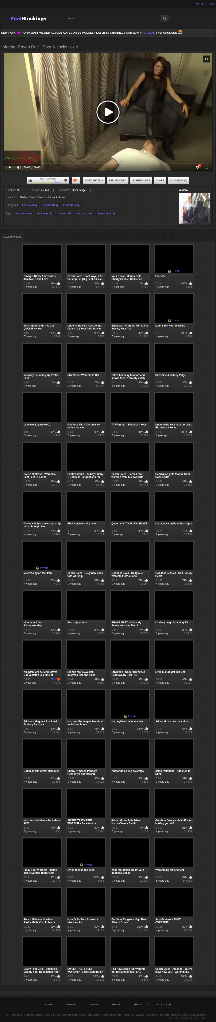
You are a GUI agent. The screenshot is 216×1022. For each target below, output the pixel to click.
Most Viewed (40, 32)
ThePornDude (166, 32)
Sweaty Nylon (23, 213)
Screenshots (141, 180)
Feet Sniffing (50, 205)
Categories (72, 32)
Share (160, 180)
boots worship (106, 213)
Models (88, 32)
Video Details (94, 180)
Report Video (117, 180)
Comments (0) (178, 180)
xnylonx (183, 190)
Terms (116, 1004)
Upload (149, 32)
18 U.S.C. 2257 (163, 1004)
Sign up (200, 3)
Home (48, 1004)
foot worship (44, 213)
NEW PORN (8, 32)
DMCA (137, 1004)
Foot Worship (71, 205)
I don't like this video (65, 180)
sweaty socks (84, 213)
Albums (57, 32)
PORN (23, 32)
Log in (212, 3)
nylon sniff (64, 213)
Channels (117, 32)
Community (134, 32)
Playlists (101, 32)
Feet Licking (29, 205)
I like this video (30, 180)
